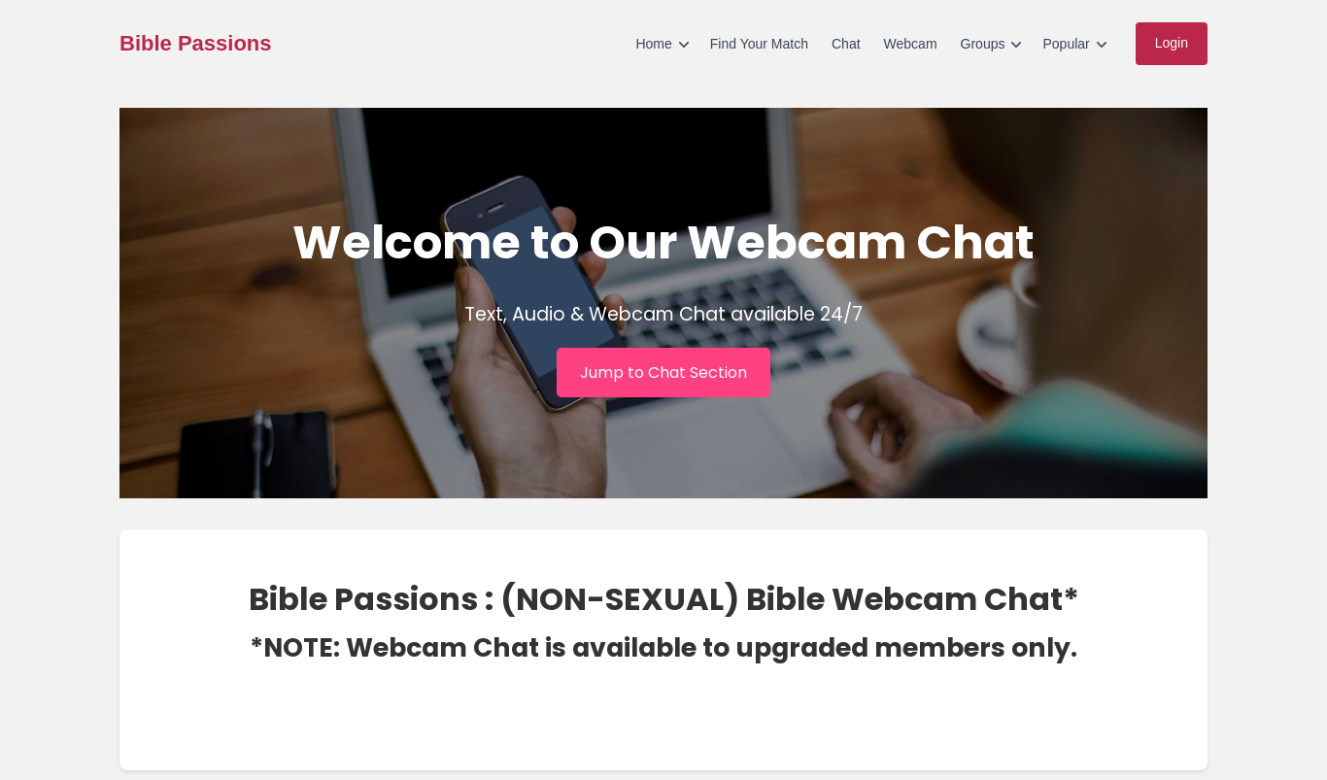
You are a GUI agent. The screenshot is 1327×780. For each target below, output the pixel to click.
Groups (983, 43)
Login (1171, 43)
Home (653, 43)
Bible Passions (195, 43)
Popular (1065, 43)
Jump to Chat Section (663, 372)
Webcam (910, 43)
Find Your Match (759, 43)
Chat (846, 43)
